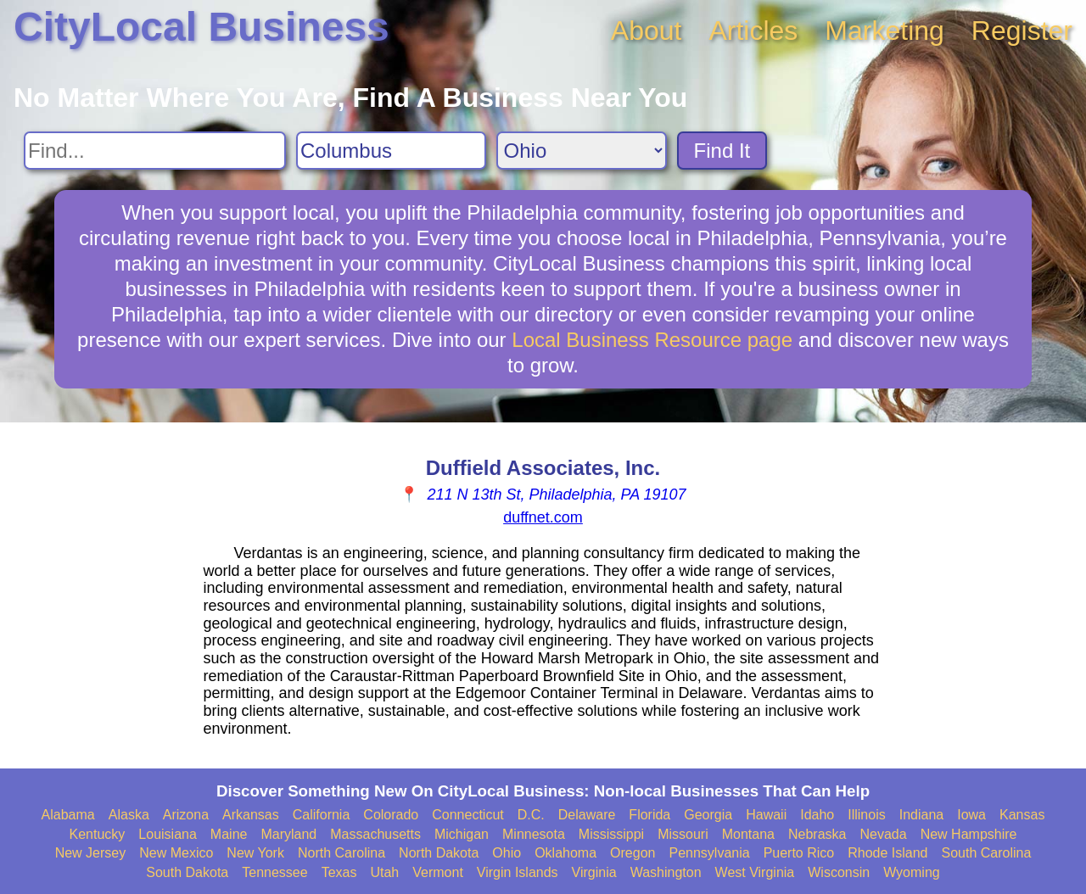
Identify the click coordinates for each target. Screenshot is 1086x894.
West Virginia (755, 872)
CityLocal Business (201, 26)
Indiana (921, 814)
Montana (748, 834)
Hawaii (766, 814)
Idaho (817, 814)
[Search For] (155, 150)
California (321, 814)
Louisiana (167, 834)
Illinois (866, 814)
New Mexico (176, 853)
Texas (339, 872)
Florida (649, 814)
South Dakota (187, 872)
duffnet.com (543, 517)
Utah (384, 872)
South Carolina (987, 853)
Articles (753, 30)
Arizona (186, 814)
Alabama (68, 814)
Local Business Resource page (652, 339)
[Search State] (581, 150)
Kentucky (98, 834)
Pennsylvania (709, 853)
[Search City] (391, 150)
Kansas (1021, 814)
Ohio (506, 853)
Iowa (971, 814)
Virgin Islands (517, 872)
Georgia (708, 814)
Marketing (884, 30)
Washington (666, 872)
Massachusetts (375, 834)
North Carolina (341, 853)
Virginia (594, 872)
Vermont (437, 872)
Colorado (390, 814)
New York (255, 853)
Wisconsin (839, 872)
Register (1021, 30)
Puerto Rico (799, 853)
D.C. (531, 814)
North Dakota (439, 853)
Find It (722, 150)
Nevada (882, 834)
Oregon (632, 853)
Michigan (461, 834)
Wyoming (911, 872)
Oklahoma (565, 853)
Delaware (587, 814)
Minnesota (533, 834)
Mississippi (611, 834)
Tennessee (274, 872)
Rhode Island (887, 853)
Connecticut (468, 814)
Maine (229, 834)
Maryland (288, 834)
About (646, 30)
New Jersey (90, 853)
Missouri (683, 834)
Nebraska (817, 834)
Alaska (129, 814)
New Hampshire (969, 834)
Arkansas (250, 814)
